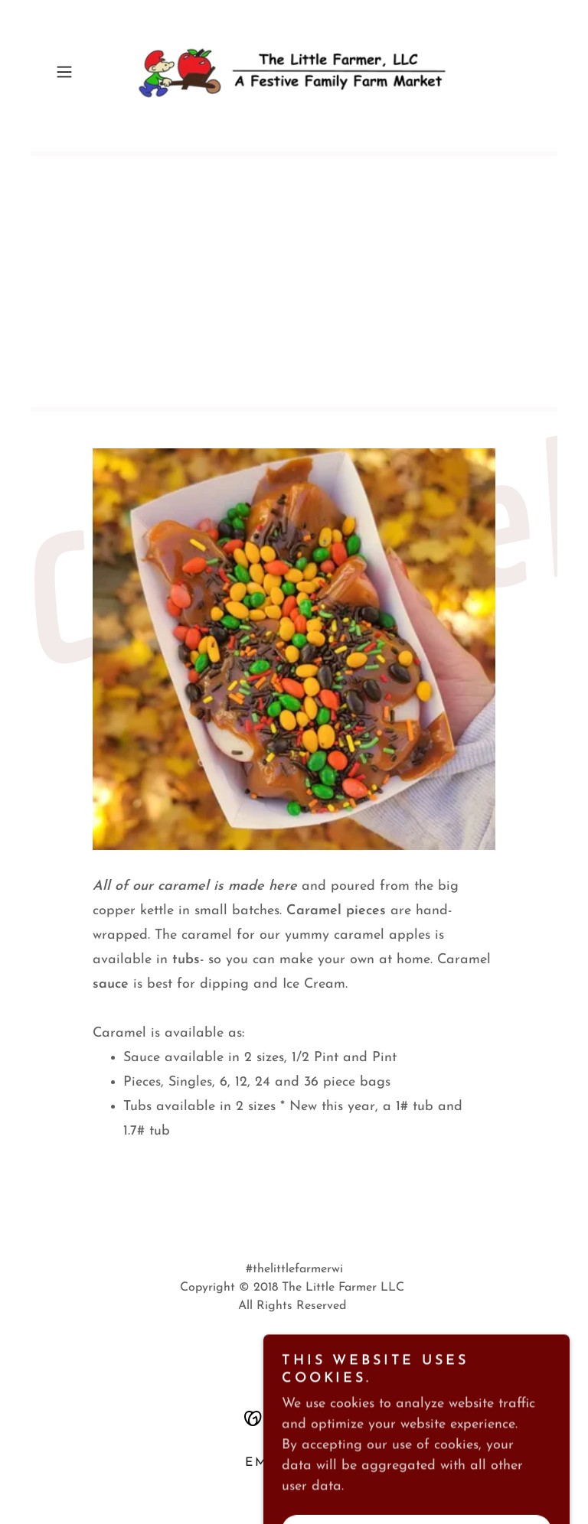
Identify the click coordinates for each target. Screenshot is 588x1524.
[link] (294, 72)
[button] (85, 72)
